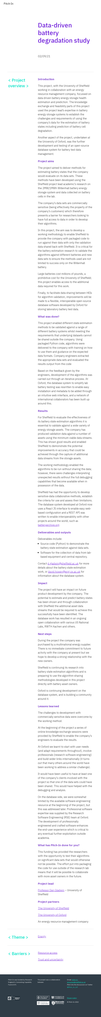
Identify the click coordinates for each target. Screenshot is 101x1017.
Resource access (47, 953)
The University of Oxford (52, 915)
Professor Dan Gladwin (51, 890)
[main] (65, 32)
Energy (42, 936)
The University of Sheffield (53, 908)
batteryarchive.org (48, 525)
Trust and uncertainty (50, 959)
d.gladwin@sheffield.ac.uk (63, 563)
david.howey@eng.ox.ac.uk (64, 571)
